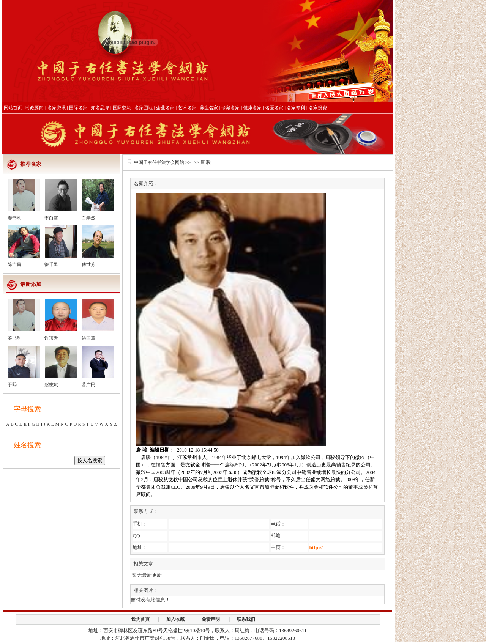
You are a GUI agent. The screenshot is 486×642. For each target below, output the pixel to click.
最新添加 (30, 284)
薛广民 (88, 384)
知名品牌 (100, 107)
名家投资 (318, 107)
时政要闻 (34, 107)
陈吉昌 (14, 264)
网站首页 (13, 107)
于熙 (12, 384)
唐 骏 (205, 162)
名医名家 (274, 107)
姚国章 (88, 338)
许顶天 (51, 338)
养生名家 (209, 107)
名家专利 (296, 107)
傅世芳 (88, 264)
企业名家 (165, 107)
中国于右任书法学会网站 (159, 162)
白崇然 (88, 217)
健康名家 (252, 107)
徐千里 (51, 264)
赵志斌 (51, 384)
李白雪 (51, 217)
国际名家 (78, 107)
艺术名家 (187, 107)
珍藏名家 (230, 107)
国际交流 (122, 107)
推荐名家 (30, 164)
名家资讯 (56, 107)
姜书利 (14, 217)
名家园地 (143, 107)
